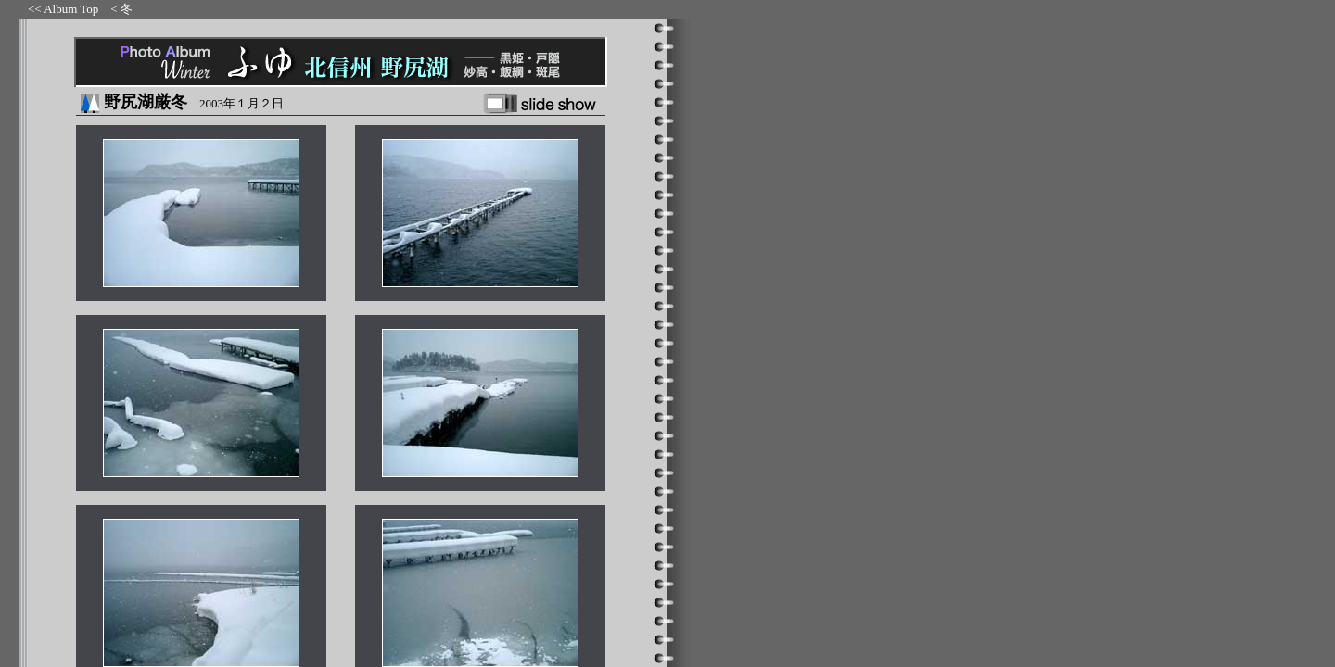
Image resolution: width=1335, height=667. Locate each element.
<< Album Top (63, 9)
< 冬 (121, 9)
